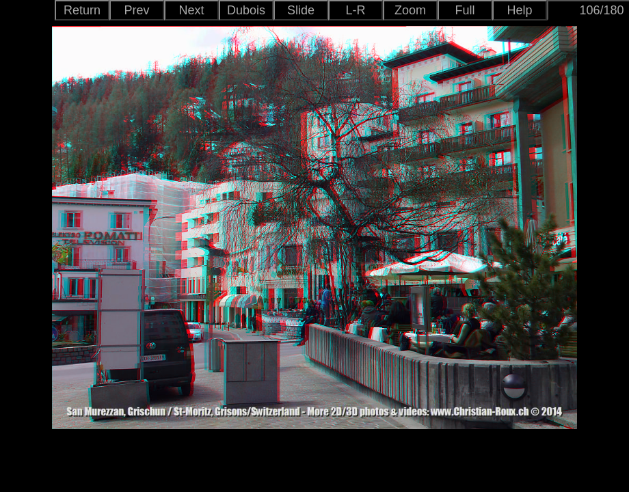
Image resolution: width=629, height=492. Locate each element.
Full (464, 10)
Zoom (410, 10)
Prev (136, 10)
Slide (300, 10)
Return (82, 10)
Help (519, 10)
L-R (355, 10)
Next (191, 10)
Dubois (246, 10)
